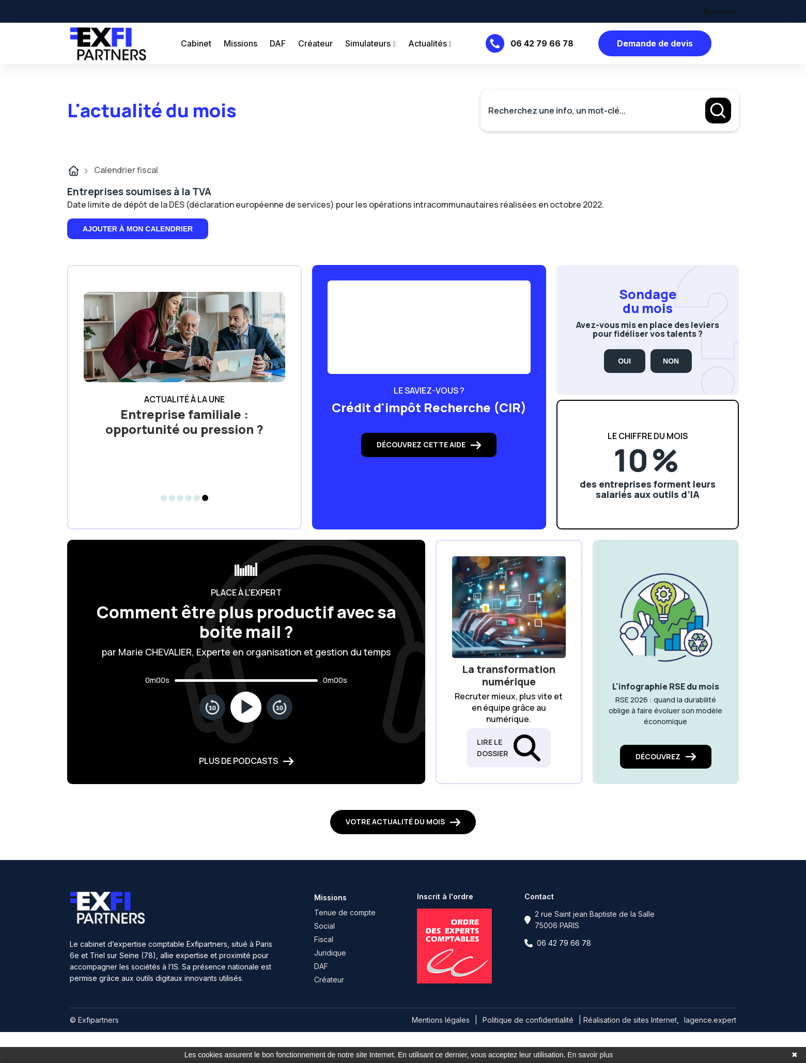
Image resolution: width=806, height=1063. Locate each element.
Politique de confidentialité (528, 1019)
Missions (240, 43)
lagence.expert (710, 1019)
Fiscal (323, 939)
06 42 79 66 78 (542, 43)
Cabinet (196, 43)
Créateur (315, 43)
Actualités (430, 43)
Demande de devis (655, 43)
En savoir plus (590, 1055)
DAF (278, 43)
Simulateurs (370, 43)
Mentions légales (441, 1019)
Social (324, 925)
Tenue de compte (345, 912)
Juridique (330, 952)
